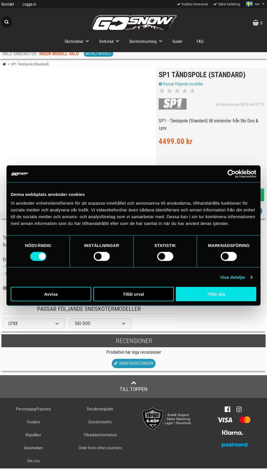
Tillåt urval (133, 294)
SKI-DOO (82, 326)
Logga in (29, 4)
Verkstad (110, 41)
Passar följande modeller (182, 85)
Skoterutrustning (147, 41)
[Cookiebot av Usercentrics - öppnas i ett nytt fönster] (231, 173)
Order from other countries (100, 450)
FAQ (200, 41)
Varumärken (33, 450)
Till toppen (134, 388)
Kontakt (7, 4)
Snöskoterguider (100, 411)
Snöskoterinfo (100, 424)
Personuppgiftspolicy (33, 411)
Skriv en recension (133, 366)
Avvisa (51, 294)
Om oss (33, 463)
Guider (177, 41)
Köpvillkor (33, 437)
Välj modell (98, 53)
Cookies (33, 424)
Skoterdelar (78, 41)
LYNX (13, 326)
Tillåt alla (216, 294)
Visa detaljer (232, 277)
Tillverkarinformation (100, 437)
